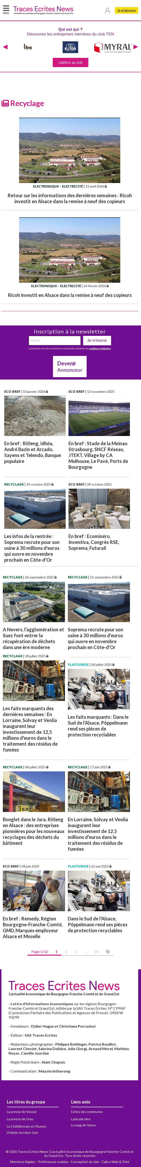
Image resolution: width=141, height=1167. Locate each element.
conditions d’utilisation (100, 348)
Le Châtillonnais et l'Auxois (26, 1126)
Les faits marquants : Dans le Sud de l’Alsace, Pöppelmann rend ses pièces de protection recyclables (98, 725)
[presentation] (5, 47)
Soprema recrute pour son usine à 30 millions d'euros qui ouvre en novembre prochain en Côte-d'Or (95, 638)
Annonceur (69, 366)
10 (96, 951)
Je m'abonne (126, 10)
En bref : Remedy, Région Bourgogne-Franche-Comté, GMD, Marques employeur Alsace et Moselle (33, 927)
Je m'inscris (97, 340)
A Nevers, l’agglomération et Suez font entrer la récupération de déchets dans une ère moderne (33, 638)
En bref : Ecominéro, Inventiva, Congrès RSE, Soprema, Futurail (93, 542)
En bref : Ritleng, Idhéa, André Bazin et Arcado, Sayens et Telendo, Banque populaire (32, 452)
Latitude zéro (81, 1119)
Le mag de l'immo (83, 1125)
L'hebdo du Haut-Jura (22, 1132)
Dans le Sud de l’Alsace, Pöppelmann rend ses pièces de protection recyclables (97, 924)
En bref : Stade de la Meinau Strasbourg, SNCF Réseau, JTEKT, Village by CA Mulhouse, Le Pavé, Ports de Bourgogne (98, 455)
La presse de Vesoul (21, 1112)
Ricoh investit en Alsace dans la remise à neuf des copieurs (70, 295)
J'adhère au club (70, 62)
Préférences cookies (53, 1162)
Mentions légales (22, 1162)
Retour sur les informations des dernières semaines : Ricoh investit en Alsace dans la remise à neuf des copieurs (70, 198)
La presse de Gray (20, 1119)
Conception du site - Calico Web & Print (100, 1162)
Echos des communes (87, 1112)
